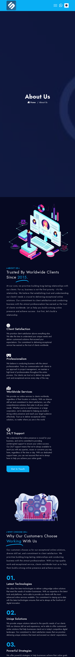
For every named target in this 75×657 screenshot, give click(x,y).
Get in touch (18, 468)
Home (32, 102)
